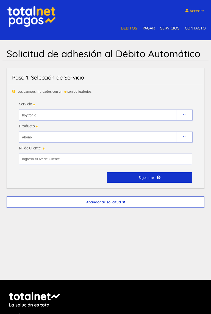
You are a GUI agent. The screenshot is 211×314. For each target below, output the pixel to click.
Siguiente (149, 177)
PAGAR (149, 28)
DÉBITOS (129, 28)
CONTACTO (195, 28)
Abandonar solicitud (105, 202)
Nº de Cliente (30, 148)
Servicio (25, 104)
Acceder (194, 10)
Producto (27, 126)
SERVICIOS (169, 28)
